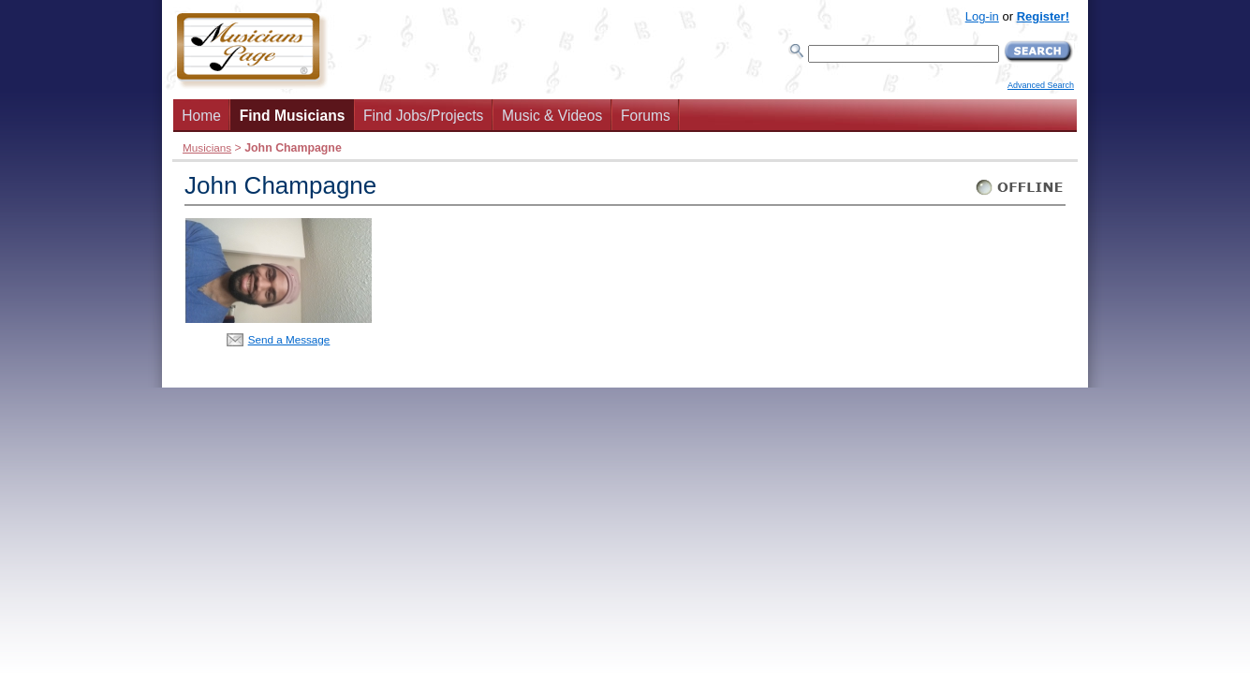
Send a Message (289, 339)
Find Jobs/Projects (423, 116)
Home (201, 116)
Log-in (982, 16)
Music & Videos (552, 116)
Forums (645, 116)
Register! (1043, 16)
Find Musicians (293, 116)
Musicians (207, 147)
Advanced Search (1040, 85)
